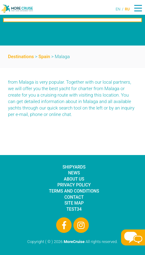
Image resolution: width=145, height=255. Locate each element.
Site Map (74, 203)
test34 (73, 209)
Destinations (21, 56)
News (74, 172)
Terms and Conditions (74, 191)
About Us (74, 179)
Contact (74, 197)
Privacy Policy (74, 184)
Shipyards (74, 167)
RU (127, 9)
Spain (44, 56)
